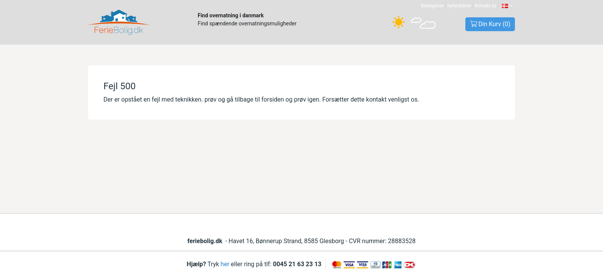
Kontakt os (485, 5)
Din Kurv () (490, 24)
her (225, 264)
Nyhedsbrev (459, 5)
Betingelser (432, 5)
